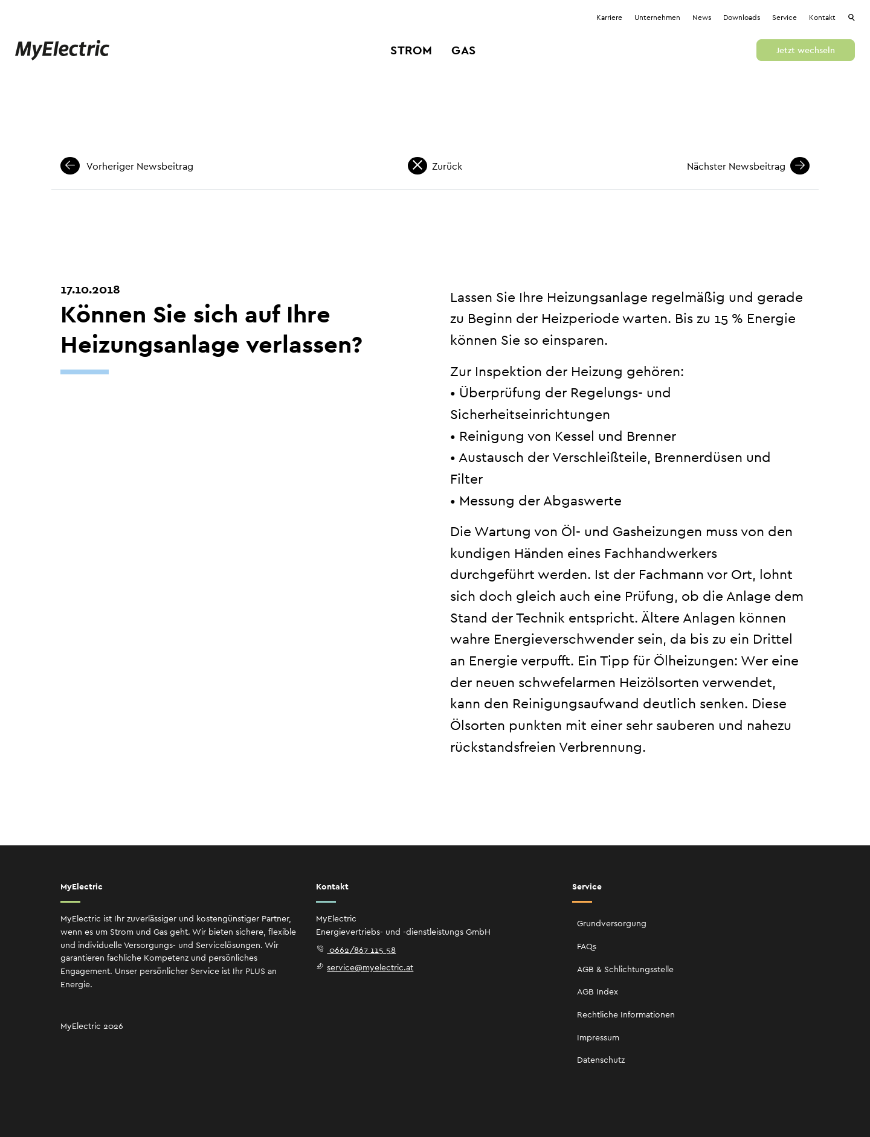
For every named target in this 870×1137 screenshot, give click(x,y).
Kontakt (822, 17)
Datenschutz (601, 1059)
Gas (463, 50)
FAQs (586, 946)
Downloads (741, 17)
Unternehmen (657, 17)
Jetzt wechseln (805, 50)
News (701, 17)
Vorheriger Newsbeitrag (126, 166)
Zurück (435, 166)
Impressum (598, 1037)
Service (784, 17)
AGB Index (597, 991)
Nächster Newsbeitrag (748, 166)
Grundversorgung (611, 923)
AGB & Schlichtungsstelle (625, 969)
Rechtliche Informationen (626, 1014)
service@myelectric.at (364, 967)
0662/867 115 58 (356, 949)
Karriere (609, 17)
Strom (411, 50)
